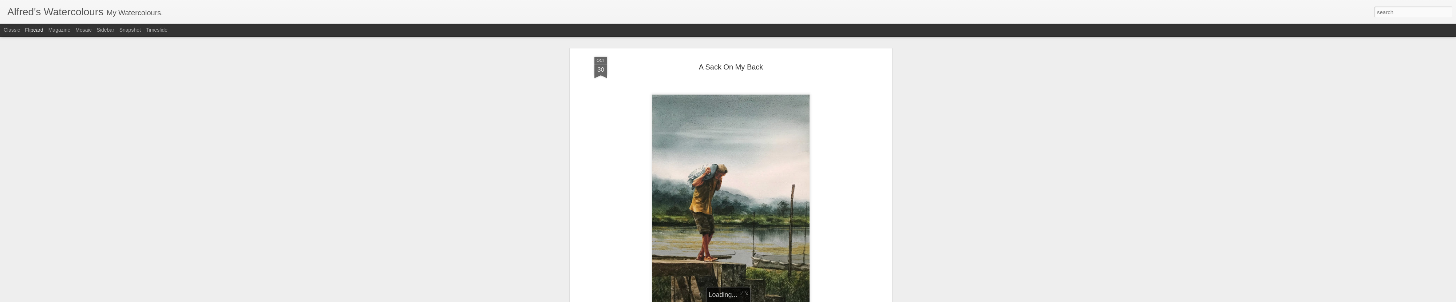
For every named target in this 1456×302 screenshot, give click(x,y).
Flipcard (34, 30)
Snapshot (130, 30)
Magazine (59, 30)
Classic (12, 30)
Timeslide (156, 30)
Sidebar (105, 30)
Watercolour (776, 226)
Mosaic (83, 30)
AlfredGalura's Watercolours (764, 216)
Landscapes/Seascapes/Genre (724, 226)
